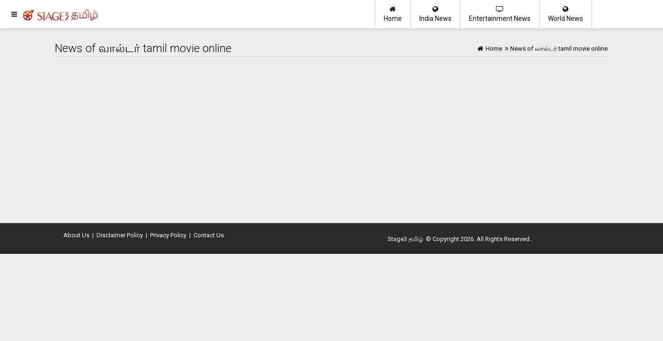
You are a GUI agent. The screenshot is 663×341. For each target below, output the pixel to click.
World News (565, 14)
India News (435, 14)
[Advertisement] (332, 137)
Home (393, 14)
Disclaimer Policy (120, 235)
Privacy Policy (168, 235)
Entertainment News (499, 14)
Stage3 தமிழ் (405, 238)
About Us (76, 235)
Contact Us (209, 235)
